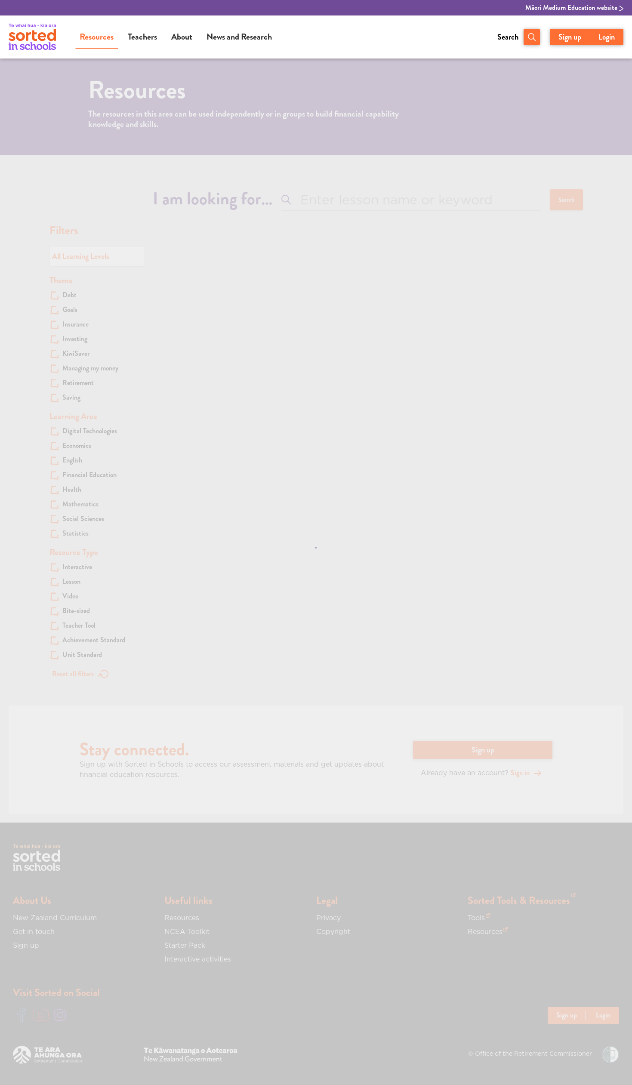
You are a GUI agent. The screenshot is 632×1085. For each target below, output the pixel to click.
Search (507, 37)
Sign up (569, 37)
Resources (97, 37)
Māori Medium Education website (574, 7)
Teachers (142, 37)
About (181, 37)
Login (606, 37)
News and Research (239, 37)
